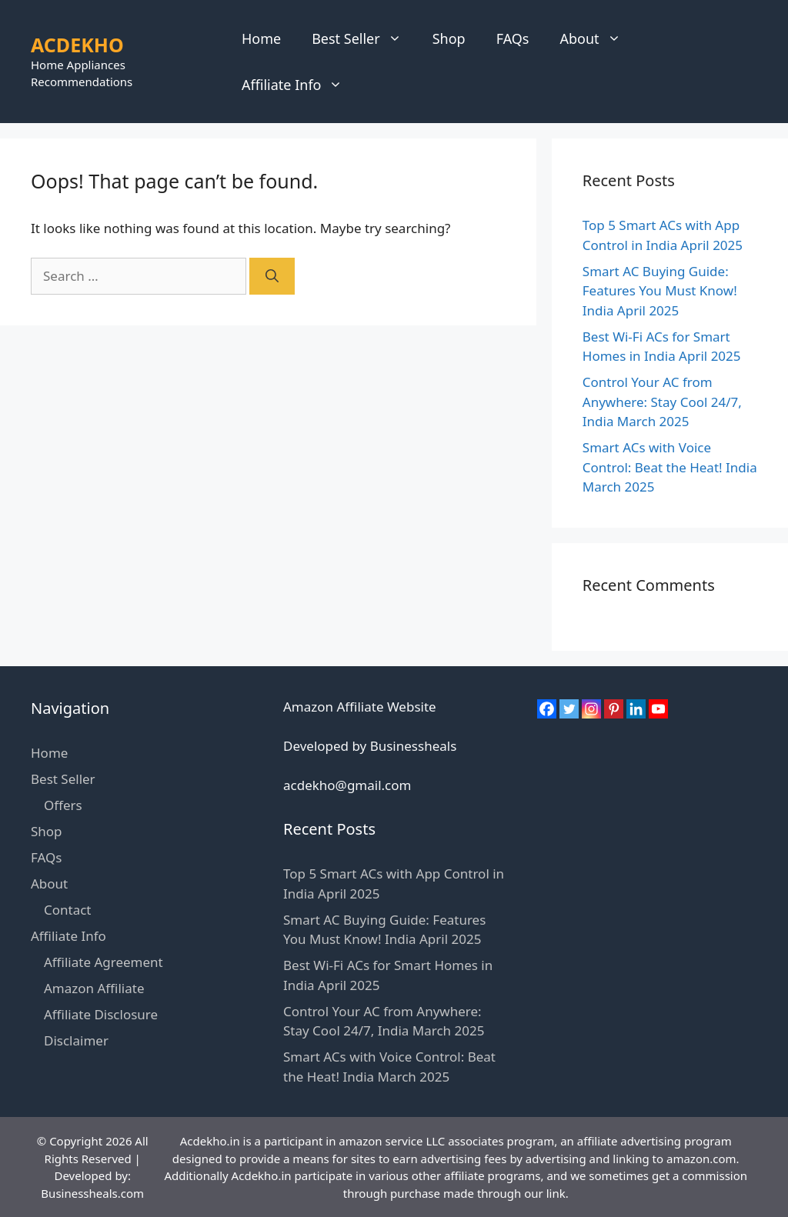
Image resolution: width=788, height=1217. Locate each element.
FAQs (512, 38)
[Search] (272, 276)
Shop (449, 38)
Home (261, 38)
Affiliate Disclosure (101, 1014)
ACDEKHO (77, 45)
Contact (68, 910)
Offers (63, 805)
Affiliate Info (300, 85)
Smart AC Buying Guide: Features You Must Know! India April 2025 (660, 290)
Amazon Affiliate (94, 988)
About (597, 38)
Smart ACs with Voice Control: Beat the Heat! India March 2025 (670, 466)
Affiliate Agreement (103, 962)
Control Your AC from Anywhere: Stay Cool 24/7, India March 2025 (662, 401)
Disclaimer (76, 1040)
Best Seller (364, 38)
